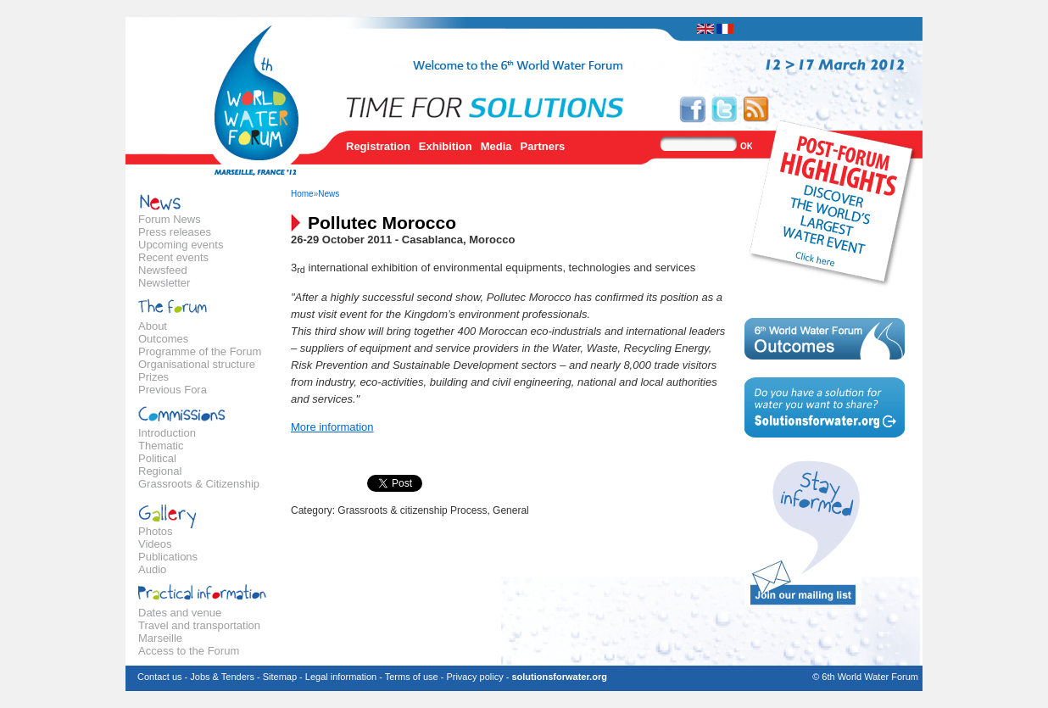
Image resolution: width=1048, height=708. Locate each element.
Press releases (174, 232)
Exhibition (445, 146)
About (152, 326)
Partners (543, 146)
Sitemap (280, 677)
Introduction (167, 432)
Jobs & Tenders (222, 677)
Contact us (159, 677)
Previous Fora (172, 389)
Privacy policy (474, 677)
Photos (155, 531)
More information (332, 427)
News (328, 193)
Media (496, 146)
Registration (378, 146)
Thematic (160, 445)
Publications (168, 556)
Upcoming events (180, 244)
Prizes (153, 377)
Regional (159, 471)
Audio (152, 569)
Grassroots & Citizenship (198, 483)
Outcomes (163, 338)
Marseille (160, 638)
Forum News (169, 219)
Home (302, 193)
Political (157, 458)
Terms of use (411, 677)
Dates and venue (179, 612)
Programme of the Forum (199, 351)
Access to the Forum (188, 650)
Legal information (340, 677)
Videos (155, 544)
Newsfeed (162, 270)
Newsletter (164, 282)
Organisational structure (196, 364)
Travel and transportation (199, 625)
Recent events (173, 257)
